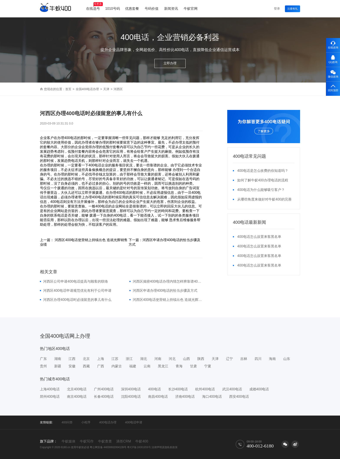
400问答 (67, 422)
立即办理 (170, 63)
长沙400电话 (178, 389)
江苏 (114, 359)
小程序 (85, 422)
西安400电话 (239, 396)
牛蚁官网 (191, 8)
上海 (100, 359)
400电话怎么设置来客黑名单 (259, 237)
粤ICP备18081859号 (139, 447)
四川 (258, 359)
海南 (272, 359)
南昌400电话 (158, 396)
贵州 (43, 366)
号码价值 (152, 8)
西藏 (86, 366)
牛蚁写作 (87, 441)
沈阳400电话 (131, 396)
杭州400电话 (205, 389)
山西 (186, 359)
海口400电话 (212, 396)
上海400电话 (50, 389)
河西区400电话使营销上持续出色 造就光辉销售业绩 (168, 300)
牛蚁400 (141, 441)
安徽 (72, 366)
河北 (172, 359)
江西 (72, 359)
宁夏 (207, 366)
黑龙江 (163, 366)
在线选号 (94, 6)
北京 (86, 359)
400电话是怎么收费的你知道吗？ (262, 170)
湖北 (143, 359)
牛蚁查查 (105, 441)
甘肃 (193, 366)
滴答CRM (123, 441)
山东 (286, 359)
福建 (132, 366)
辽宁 (229, 359)
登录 (277, 8)
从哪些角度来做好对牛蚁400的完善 (264, 199)
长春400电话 (104, 396)
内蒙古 (116, 366)
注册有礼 (292, 8)
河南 (157, 359)
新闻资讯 (171, 8)
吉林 (243, 359)
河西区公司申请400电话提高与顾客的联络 (75, 281)
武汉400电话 (232, 389)
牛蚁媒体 (68, 441)
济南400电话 (185, 396)
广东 (43, 359)
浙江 (129, 359)
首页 (68, 89)
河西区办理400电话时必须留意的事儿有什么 (77, 300)
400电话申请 (133, 422)
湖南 (57, 359)
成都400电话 (259, 389)
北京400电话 (77, 389)
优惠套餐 (132, 8)
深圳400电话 (131, 389)
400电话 (154, 389)
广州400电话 (104, 389)
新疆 (57, 366)
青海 (179, 366)
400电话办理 (107, 422)
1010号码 (112, 8)
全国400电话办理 (87, 89)
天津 (106, 89)
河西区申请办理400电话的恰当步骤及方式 (165, 290)
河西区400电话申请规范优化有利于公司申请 (77, 290)
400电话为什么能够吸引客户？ (261, 190)
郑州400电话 (50, 396)
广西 (100, 366)
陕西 (200, 359)
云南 (147, 366)
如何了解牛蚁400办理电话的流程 (262, 180)
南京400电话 (77, 396)
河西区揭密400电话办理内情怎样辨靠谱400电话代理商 (168, 281)
